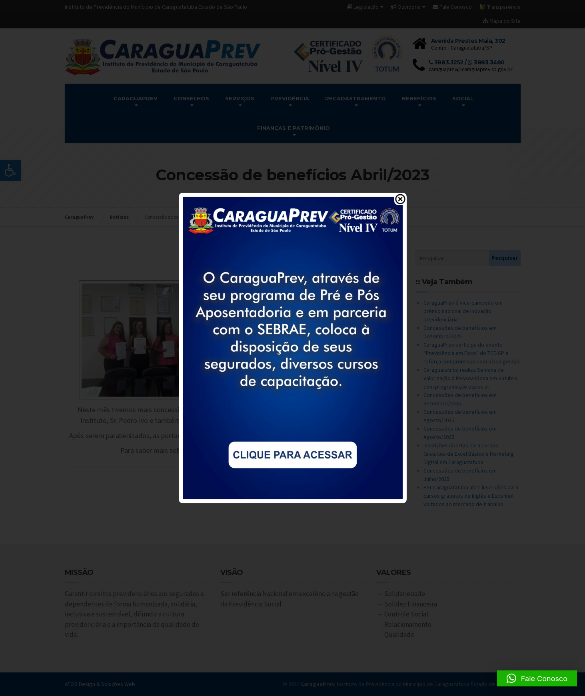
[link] (293, 347)
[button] (537, 678)
